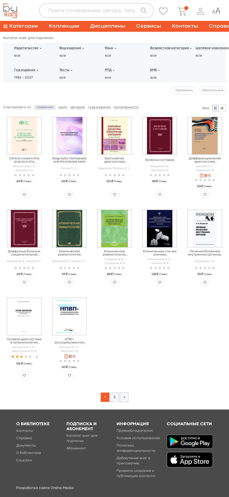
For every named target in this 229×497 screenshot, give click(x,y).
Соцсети (24, 460)
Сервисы (148, 26)
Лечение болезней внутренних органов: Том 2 (204, 253)
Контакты (185, 26)
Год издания (24, 70)
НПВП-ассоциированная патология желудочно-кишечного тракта (69, 341)
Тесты (64, 70)
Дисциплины (107, 26)
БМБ (153, 70)
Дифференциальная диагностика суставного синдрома (205, 160)
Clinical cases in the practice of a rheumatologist (24, 160)
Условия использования (138, 438)
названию (44, 107)
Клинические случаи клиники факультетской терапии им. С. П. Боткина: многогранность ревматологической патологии (159, 253)
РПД (108, 70)
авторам (77, 107)
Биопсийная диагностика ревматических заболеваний (114, 160)
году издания (99, 107)
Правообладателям (135, 430)
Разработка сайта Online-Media (45, 488)
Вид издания (70, 48)
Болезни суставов (159, 160)
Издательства (26, 48)
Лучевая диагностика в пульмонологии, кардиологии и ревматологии (24, 341)
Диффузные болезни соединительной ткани (24, 253)
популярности (126, 107)
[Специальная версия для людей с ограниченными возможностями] (216, 11)
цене (62, 107)
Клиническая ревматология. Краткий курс (114, 253)
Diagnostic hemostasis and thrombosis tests (69, 160)
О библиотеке (28, 453)
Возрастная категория (169, 48)
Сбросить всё (212, 90)
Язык (109, 48)
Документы (26, 445)
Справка (24, 438)
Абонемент (76, 448)
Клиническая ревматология (69, 253)
